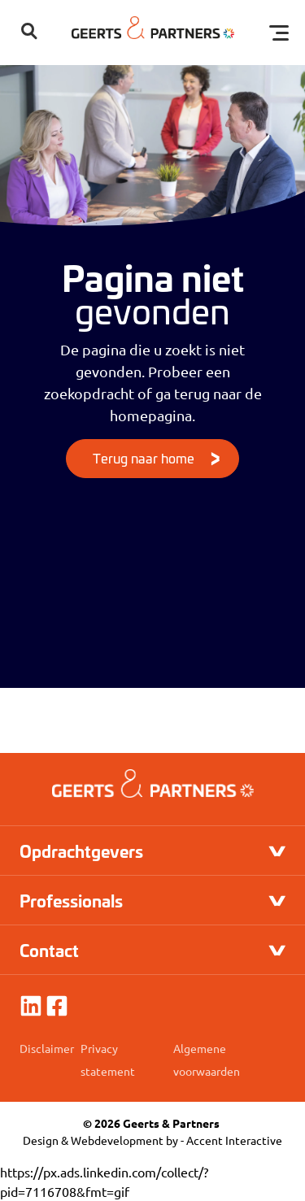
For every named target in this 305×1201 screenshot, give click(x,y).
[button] (29, 32)
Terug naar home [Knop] (143, 457)
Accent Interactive (234, 1140)
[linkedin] (31, 1005)
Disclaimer (47, 1048)
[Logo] (153, 32)
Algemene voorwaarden (206, 1059)
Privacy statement (108, 1059)
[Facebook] (57, 1005)
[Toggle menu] (279, 32)
